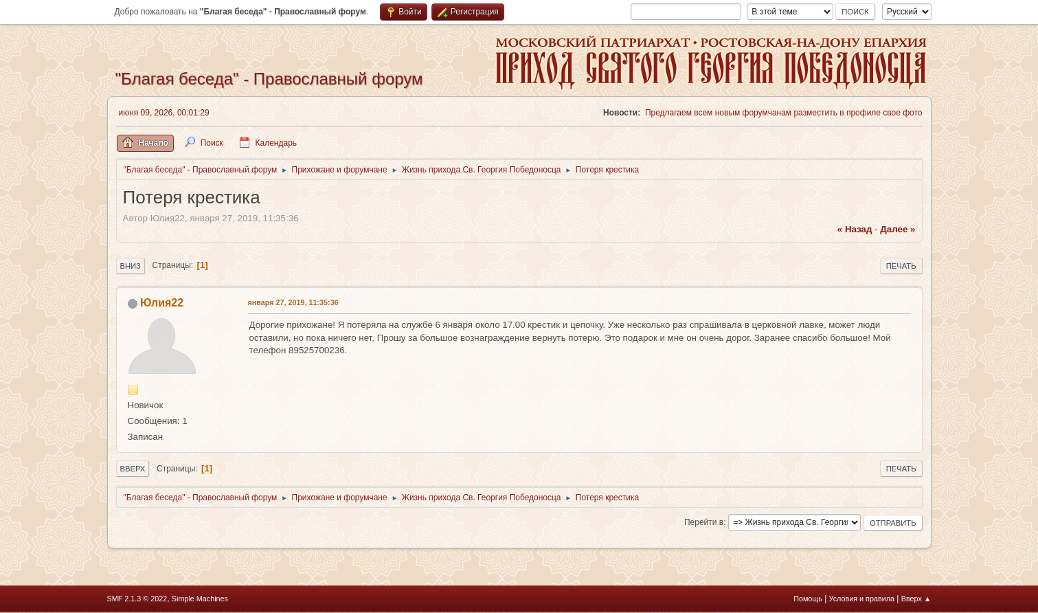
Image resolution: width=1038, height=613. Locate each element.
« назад (854, 229)
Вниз (130, 266)
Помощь (807, 598)
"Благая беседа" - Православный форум (269, 78)
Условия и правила (861, 598)
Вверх (133, 469)
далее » (897, 229)
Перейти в (703, 522)
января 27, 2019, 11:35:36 (293, 302)
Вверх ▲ (916, 598)
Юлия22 (161, 303)
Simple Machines (200, 598)
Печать (901, 266)
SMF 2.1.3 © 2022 (137, 598)
